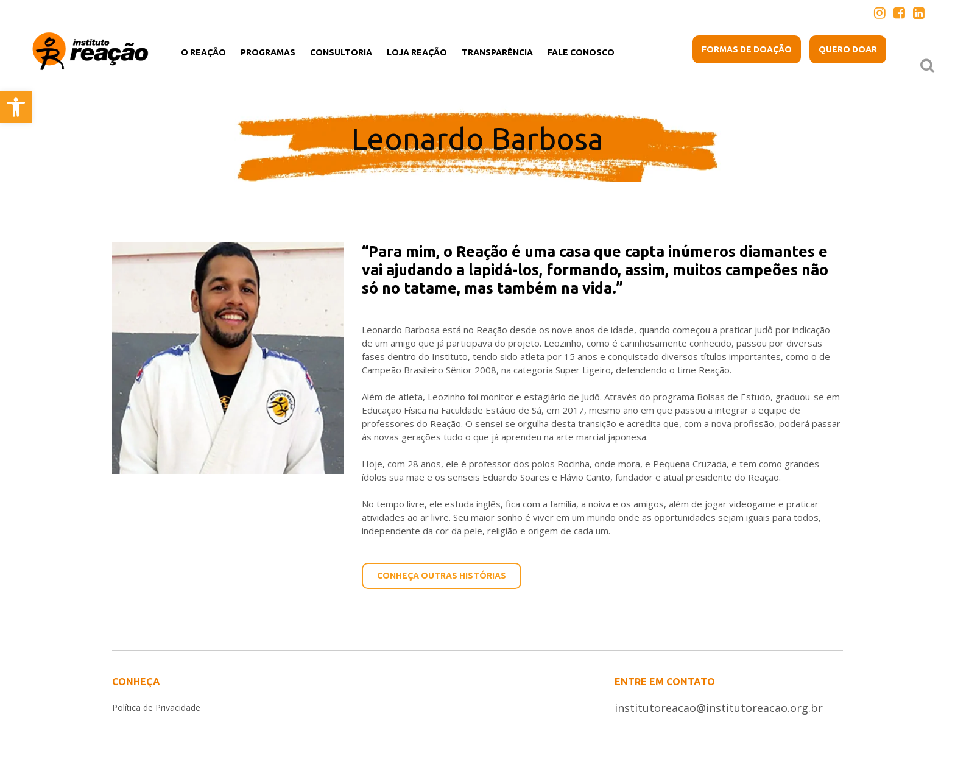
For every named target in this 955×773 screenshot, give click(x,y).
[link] (16, 107)
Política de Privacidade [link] (156, 707)
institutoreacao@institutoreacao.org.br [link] (719, 708)
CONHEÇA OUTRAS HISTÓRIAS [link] (441, 576)
